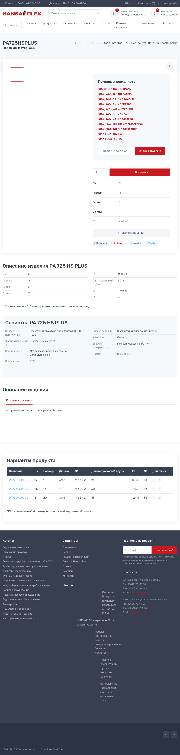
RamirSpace (59, 749)
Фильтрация (10, 604)
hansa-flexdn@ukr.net (141, 612)
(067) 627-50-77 (113, 114)
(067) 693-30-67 (115, 109)
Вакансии (68, 571)
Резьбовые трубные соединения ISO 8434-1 (28, 561)
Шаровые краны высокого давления (24, 580)
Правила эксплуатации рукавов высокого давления (109, 668)
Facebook (100, 243)
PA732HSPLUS (18, 497)
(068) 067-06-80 (114, 89)
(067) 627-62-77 (114, 104)
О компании (147, 23)
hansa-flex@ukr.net (140, 592)
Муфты (7, 556)
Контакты (168, 23)
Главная (31, 23)
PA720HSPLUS (18, 480)
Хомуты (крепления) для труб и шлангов (26, 585)
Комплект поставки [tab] (19, 400)
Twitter (151, 243)
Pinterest (117, 243)
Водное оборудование (16, 590)
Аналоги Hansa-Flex (74, 561)
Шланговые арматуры (15, 552)
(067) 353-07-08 (116, 94)
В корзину (140, 172)
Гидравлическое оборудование (21, 599)
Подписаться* (164, 550)
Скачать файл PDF (131, 232)
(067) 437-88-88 (120, 124)
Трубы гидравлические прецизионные (25, 566)
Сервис (68, 23)
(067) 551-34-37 (116, 99)
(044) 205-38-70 (110, 139)
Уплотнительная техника (17, 613)
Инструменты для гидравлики (20, 618)
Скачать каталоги (122, 25)
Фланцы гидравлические (17, 575)
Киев (7, 3)
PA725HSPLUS (18, 489)
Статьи (106, 23)
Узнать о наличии (150, 150)
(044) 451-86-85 (110, 134)
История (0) (169, 3)
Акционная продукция (76, 556)
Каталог (9, 25)
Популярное (88, 23)
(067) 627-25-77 (115, 119)
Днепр (52, 3)
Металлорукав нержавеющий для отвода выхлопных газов (108, 692)
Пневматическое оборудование (21, 594)
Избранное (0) (145, 3)
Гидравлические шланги (17, 547)
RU (125, 3)
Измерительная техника (17, 609)
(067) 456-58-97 (117, 129)
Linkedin (135, 243)
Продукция (48, 23)
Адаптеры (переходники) (17, 571)
